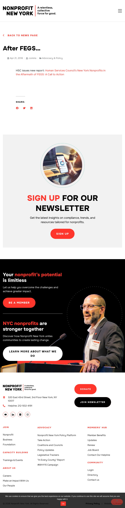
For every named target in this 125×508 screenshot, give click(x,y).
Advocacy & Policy (52, 58)
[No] (117, 502)
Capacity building (15, 452)
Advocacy (44, 427)
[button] (17, 108)
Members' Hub (97, 427)
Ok (63, 504)
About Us (9, 468)
